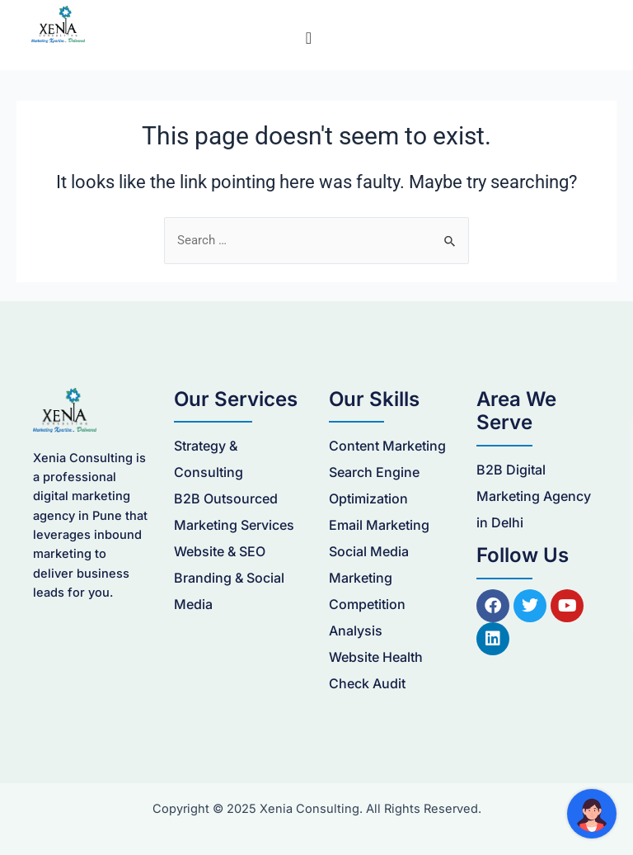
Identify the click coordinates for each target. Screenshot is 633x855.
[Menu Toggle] (309, 38)
